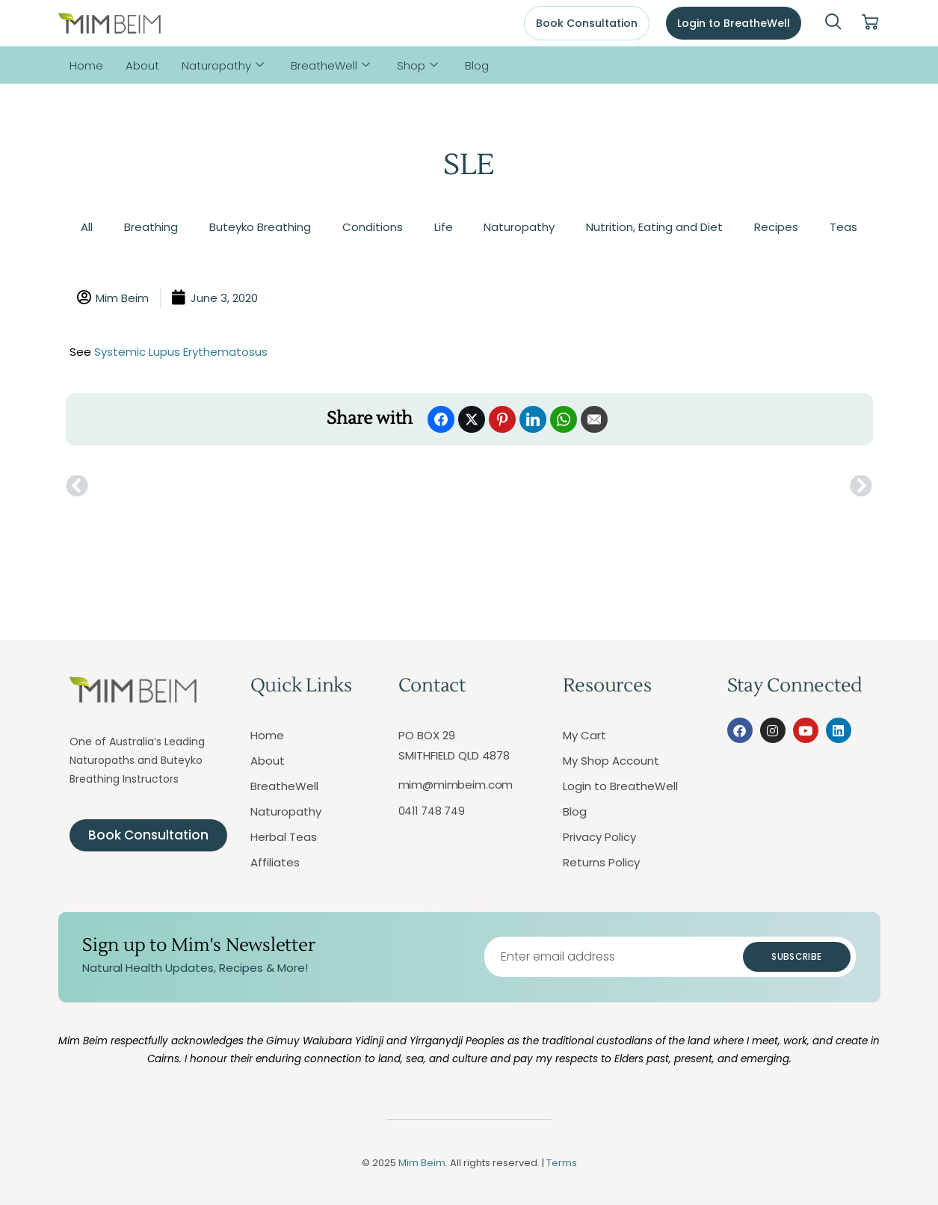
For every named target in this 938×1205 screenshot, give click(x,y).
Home (86, 65)
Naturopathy (223, 65)
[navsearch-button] (833, 23)
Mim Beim (421, 1163)
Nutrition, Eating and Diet (654, 227)
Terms (561, 1163)
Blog (477, 65)
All (87, 227)
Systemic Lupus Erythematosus (181, 352)
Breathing (151, 227)
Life (443, 227)
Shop (417, 65)
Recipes (776, 227)
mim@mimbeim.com (455, 784)
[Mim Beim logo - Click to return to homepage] (109, 23)
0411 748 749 (431, 811)
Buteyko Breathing (260, 227)
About (142, 65)
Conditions (372, 227)
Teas (843, 227)
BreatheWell (330, 65)
